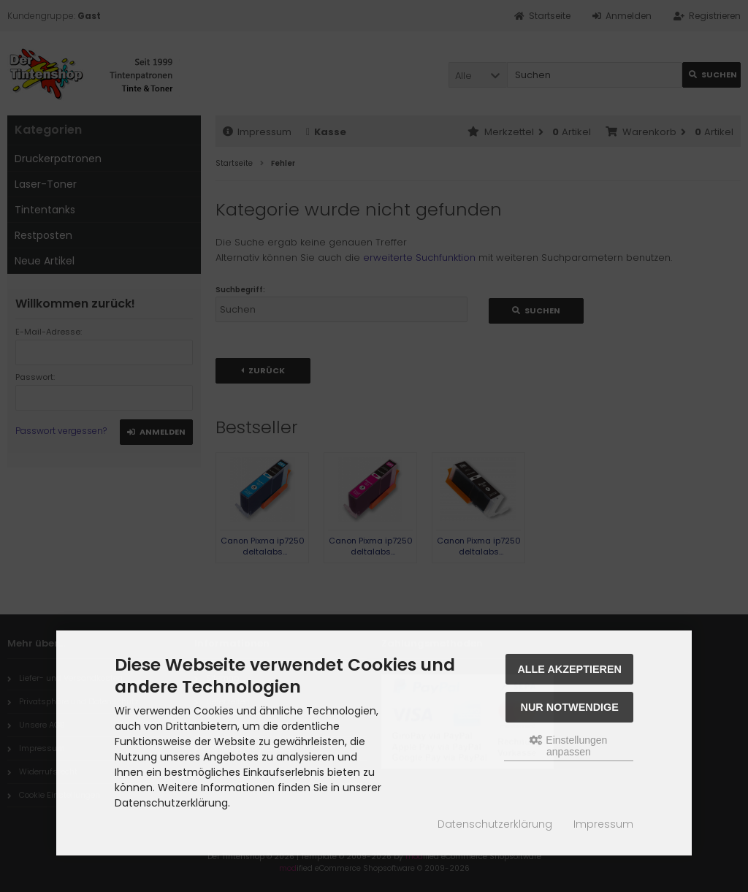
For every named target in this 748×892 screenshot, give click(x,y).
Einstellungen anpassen (568, 746)
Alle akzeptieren (569, 669)
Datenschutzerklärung (495, 824)
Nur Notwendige (570, 707)
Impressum (603, 824)
